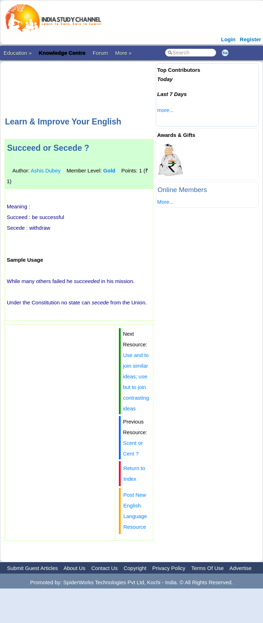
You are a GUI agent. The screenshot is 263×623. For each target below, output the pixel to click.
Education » (18, 53)
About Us (75, 568)
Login (228, 39)
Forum (100, 53)
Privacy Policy (168, 568)
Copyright (135, 568)
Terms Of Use (207, 568)
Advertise (240, 568)
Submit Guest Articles (32, 568)
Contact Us (104, 568)
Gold (109, 170)
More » (123, 53)
